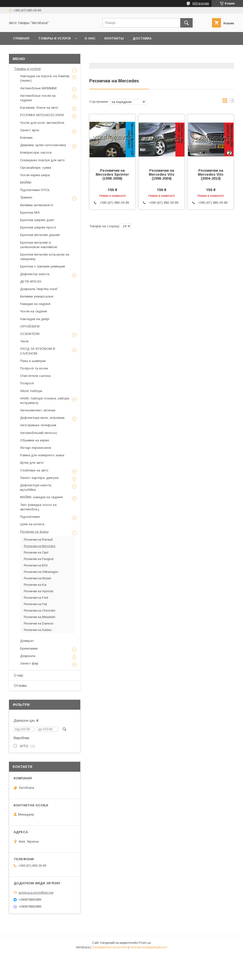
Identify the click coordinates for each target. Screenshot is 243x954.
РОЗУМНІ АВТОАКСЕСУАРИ (42, 115)
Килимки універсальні (36, 296)
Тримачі (26, 197)
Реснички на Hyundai (38, 591)
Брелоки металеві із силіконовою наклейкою (38, 245)
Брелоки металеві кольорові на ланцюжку (44, 257)
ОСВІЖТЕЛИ (29, 334)
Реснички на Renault (38, 539)
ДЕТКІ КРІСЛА (30, 281)
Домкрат (27, 641)
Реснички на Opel (36, 552)
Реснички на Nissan (37, 578)
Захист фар (29, 663)
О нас (90, 38)
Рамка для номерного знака (42, 455)
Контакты (114, 38)
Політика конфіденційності (148, 947)
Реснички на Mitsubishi (39, 617)
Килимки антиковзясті (36, 205)
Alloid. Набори (31, 391)
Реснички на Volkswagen (41, 572)
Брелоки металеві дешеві (40, 235)
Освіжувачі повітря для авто (42, 160)
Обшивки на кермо (34, 440)
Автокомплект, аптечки (37, 410)
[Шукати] (186, 23)
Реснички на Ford (36, 597)
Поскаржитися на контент (109, 947)
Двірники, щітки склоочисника (43, 145)
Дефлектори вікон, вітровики (42, 418)
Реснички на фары (34, 531)
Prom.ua (145, 943)
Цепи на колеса (32, 524)
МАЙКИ (25, 182)
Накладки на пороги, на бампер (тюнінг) (45, 78)
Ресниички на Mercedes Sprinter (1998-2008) (112, 174)
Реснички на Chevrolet (39, 610)
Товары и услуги (54, 38)
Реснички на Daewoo (38, 623)
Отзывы (20, 686)
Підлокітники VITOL (35, 190)
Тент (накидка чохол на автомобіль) (38, 507)
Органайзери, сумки (35, 167)
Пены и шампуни (33, 361)
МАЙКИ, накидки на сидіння (41, 497)
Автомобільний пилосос (38, 433)
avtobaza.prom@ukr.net (35, 892)
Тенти (24, 341)
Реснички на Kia (35, 585)
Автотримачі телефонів (38, 425)
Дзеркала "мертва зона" (39, 289)
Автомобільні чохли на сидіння (38, 98)
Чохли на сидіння (33, 311)
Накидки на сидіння (35, 304)
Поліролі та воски (34, 368)
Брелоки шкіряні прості (38, 227)
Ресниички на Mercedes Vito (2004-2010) (210, 174)
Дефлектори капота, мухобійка (36, 487)
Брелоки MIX (30, 212)
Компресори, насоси (36, 152)
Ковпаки (26, 137)
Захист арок (29, 130)
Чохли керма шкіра (35, 175)
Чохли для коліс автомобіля (42, 123)
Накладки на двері (34, 319)
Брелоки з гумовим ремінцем (42, 266)
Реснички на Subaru (38, 630)
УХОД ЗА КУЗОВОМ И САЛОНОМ (37, 351)
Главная (21, 38)
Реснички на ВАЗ (36, 565)
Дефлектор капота (34, 274)
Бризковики (29, 648)
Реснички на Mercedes (39, 546)
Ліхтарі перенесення (35, 448)
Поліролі (27, 383)
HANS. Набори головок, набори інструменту (44, 400)
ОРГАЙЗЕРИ (29, 326)
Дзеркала (27, 656)
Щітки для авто (32, 462)
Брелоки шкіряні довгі (37, 220)
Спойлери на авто (34, 470)
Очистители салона (35, 376)
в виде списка (232, 101)
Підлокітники (30, 517)
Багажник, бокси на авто (39, 107)
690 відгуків (200, 3)
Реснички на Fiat (35, 604)
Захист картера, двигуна (39, 478)
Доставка (142, 38)
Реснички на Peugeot (38, 559)
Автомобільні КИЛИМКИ (38, 88)
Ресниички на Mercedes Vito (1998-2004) (161, 174)
